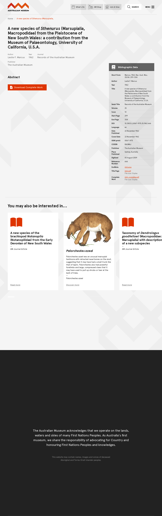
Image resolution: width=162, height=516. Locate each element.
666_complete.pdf (132, 177)
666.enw (128, 167)
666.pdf (128, 171)
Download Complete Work (26, 87)
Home (10, 18)
